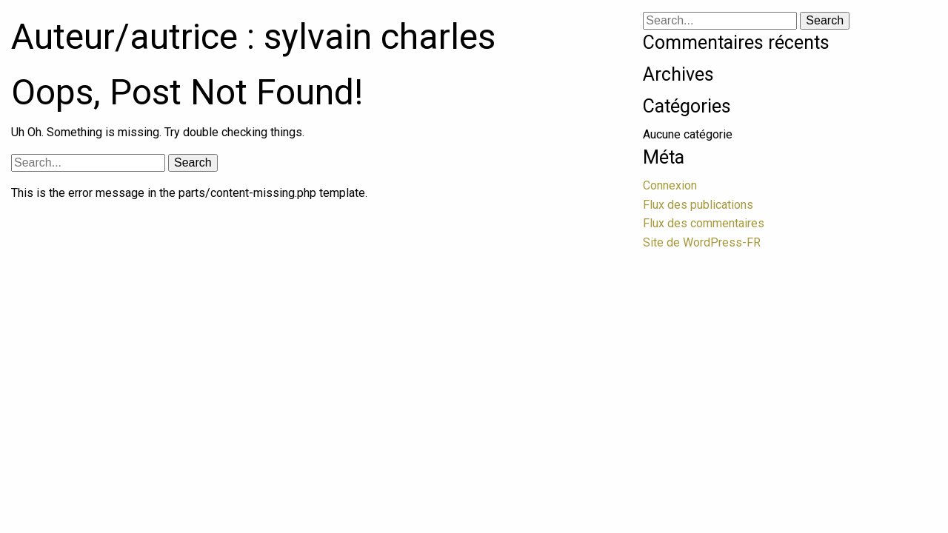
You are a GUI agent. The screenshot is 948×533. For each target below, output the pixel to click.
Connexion (670, 185)
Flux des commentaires (703, 223)
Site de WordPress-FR (702, 242)
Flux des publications (698, 205)
